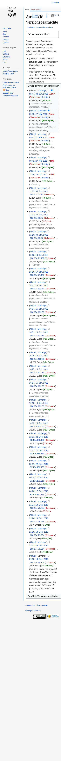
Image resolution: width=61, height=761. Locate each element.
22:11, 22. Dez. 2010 (38, 464)
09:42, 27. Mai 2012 (38, 137)
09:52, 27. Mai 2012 (38, 114)
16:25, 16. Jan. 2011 (38, 369)
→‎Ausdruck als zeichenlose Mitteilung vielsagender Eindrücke (42, 150)
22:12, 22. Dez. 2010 (38, 450)
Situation (6, 57)
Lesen (30, 15)
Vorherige (42, 90)
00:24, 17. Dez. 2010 (38, 477)
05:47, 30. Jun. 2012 (38, 94)
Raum (5, 60)
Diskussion (35, 97)
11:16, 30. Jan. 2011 (38, 235)
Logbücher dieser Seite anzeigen (40, 27)
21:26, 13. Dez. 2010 (38, 518)
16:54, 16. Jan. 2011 (38, 309)
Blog (4, 34)
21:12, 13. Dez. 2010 (38, 545)
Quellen (6, 43)
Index (5, 31)
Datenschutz (30, 605)
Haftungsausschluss (33, 611)
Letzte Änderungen (10, 71)
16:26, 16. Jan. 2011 (38, 355)
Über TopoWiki (42, 605)
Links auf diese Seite (11, 82)
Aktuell (33, 111)
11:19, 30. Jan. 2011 (38, 191)
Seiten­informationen (10, 96)
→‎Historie (34, 265)
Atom (7, 90)
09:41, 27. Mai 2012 (38, 161)
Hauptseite (7, 28)
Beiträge (45, 97)
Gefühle (6, 54)
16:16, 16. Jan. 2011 (38, 403)
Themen (6, 37)
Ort (4, 63)
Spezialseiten (8, 93)
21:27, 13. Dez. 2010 (38, 505)
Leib (4, 51)
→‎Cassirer (35, 184)
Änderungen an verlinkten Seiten (9, 86)
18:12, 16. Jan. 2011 (38, 285)
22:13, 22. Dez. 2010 (38, 437)
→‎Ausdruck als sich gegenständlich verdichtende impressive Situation (42, 127)
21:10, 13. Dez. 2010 (38, 559)
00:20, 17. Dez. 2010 (38, 491)
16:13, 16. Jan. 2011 (38, 423)
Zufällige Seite (8, 74)
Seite (27, 9)
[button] (42, 34)
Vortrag (5, 40)
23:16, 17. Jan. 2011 (38, 272)
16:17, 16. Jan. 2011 (38, 383)
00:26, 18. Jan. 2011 (38, 255)
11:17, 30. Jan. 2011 (38, 215)
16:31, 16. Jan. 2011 (38, 332)
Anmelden (55, 3)
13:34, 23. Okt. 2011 (38, 174)
